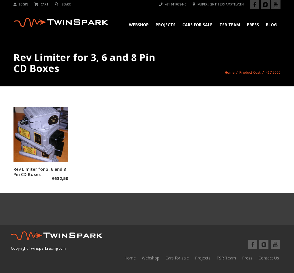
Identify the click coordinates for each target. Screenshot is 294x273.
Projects (165, 24)
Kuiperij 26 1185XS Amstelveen (218, 4)
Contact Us (268, 258)
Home (230, 72)
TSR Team (229, 24)
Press (253, 24)
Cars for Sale (197, 24)
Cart (41, 4)
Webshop (139, 24)
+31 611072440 (172, 4)
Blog (271, 24)
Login (20, 4)
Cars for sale (177, 258)
